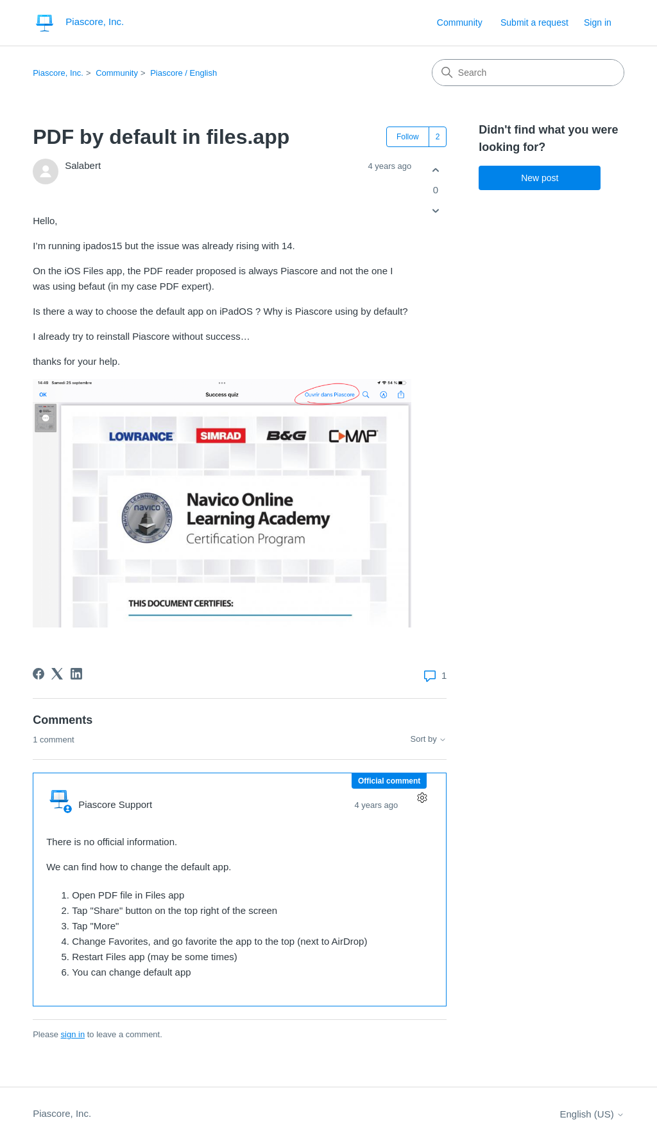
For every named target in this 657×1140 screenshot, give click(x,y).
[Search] (528, 72)
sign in (73, 1034)
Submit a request (534, 22)
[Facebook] (38, 674)
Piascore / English (183, 73)
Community (459, 22)
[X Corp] (57, 674)
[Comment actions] (422, 797)
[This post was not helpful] (435, 211)
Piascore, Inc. (58, 73)
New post (539, 178)
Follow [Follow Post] (408, 136)
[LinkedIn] (76, 674)
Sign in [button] (597, 22)
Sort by (429, 739)
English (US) (591, 1114)
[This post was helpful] (435, 170)
